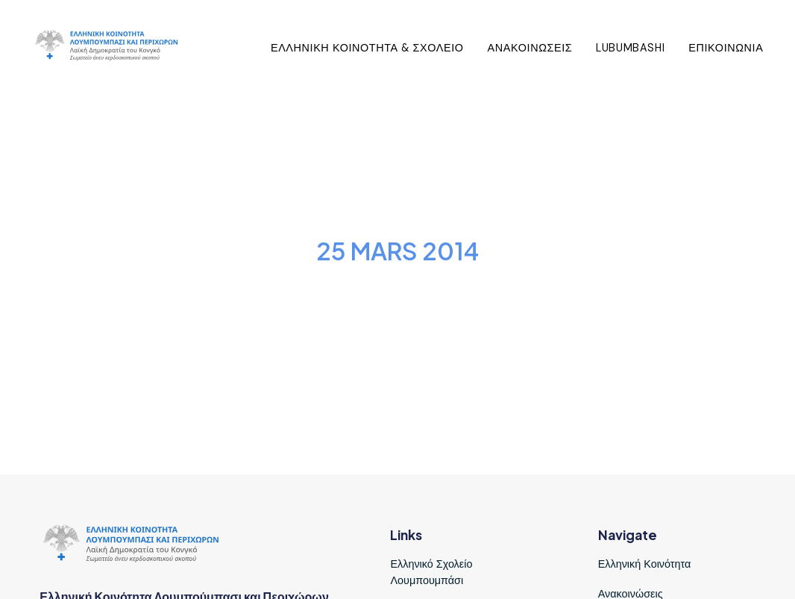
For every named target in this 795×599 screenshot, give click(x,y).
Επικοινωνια (725, 47)
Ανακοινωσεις (530, 47)
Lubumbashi (630, 47)
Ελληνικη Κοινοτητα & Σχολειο (367, 47)
